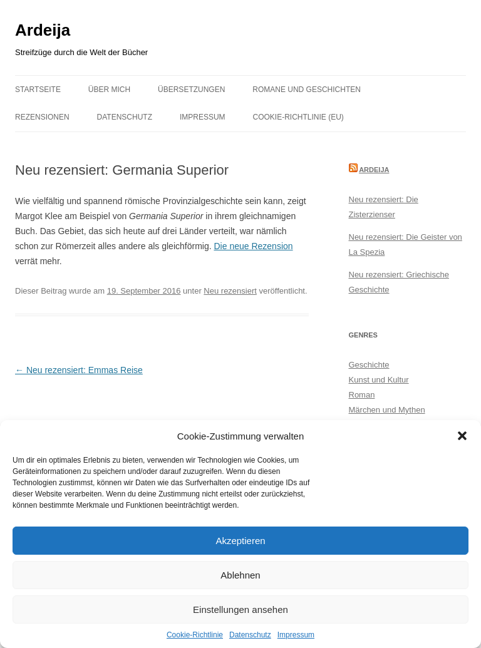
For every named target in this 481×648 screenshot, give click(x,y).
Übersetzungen (191, 89)
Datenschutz (250, 634)
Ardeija (42, 30)
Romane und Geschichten (306, 89)
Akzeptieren (240, 540)
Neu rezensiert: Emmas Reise (79, 370)
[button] (462, 435)
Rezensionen (42, 117)
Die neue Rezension (253, 246)
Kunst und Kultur (379, 379)
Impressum (295, 634)
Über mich (109, 89)
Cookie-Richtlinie (195, 634)
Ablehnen (240, 575)
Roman (362, 394)
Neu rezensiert (230, 291)
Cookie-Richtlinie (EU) (298, 117)
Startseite (38, 89)
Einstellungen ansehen (240, 609)
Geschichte (369, 364)
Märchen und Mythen (387, 409)
